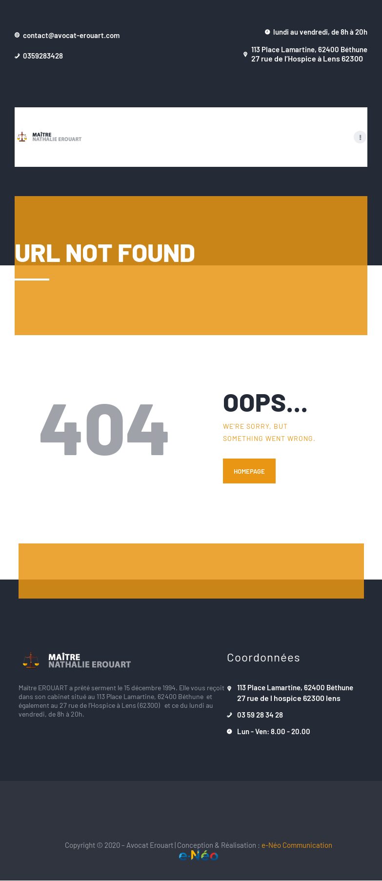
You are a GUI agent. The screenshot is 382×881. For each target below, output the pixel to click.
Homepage (249, 471)
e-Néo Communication (296, 845)
